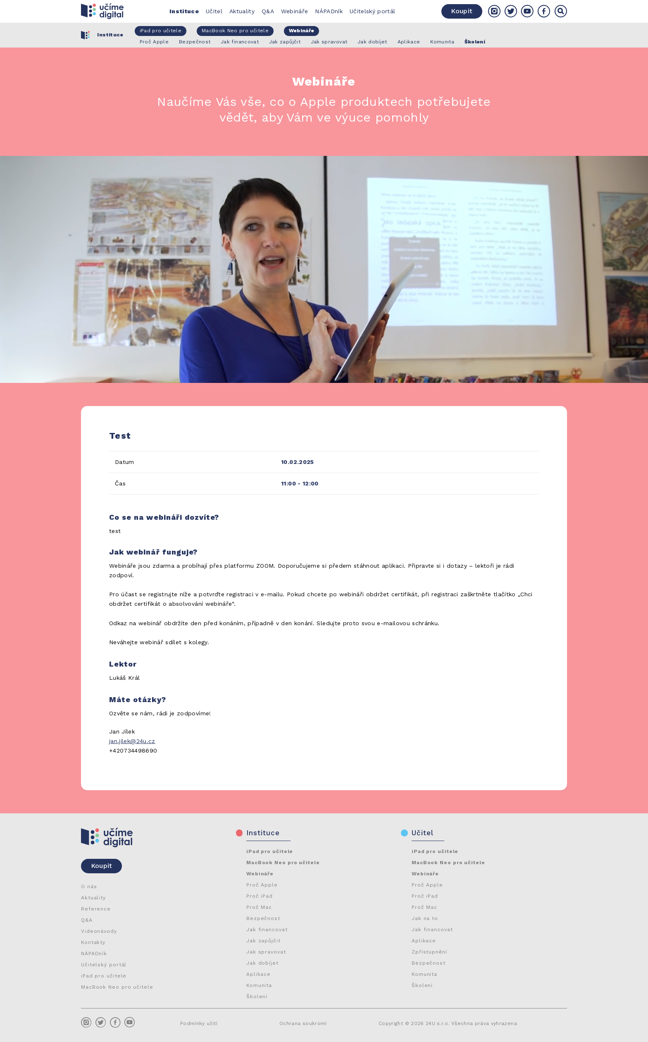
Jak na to (425, 918)
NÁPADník (329, 11)
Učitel (214, 11)
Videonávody (99, 931)
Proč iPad (259, 896)
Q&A (268, 11)
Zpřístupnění (429, 952)
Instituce (184, 11)
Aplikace (258, 974)
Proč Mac (259, 907)
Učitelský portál (372, 11)
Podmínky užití (198, 1023)
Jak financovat (267, 929)
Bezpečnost (263, 918)
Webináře (294, 11)
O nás (89, 886)
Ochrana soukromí (303, 1023)
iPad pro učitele (103, 976)
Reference (96, 909)
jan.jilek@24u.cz (132, 741)
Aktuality (242, 11)
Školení (256, 996)
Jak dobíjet (262, 963)
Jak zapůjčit (263, 941)
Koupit (461, 11)
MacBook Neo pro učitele (117, 987)
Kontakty (93, 942)
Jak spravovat (266, 952)
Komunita (259, 985)
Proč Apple (262, 885)
